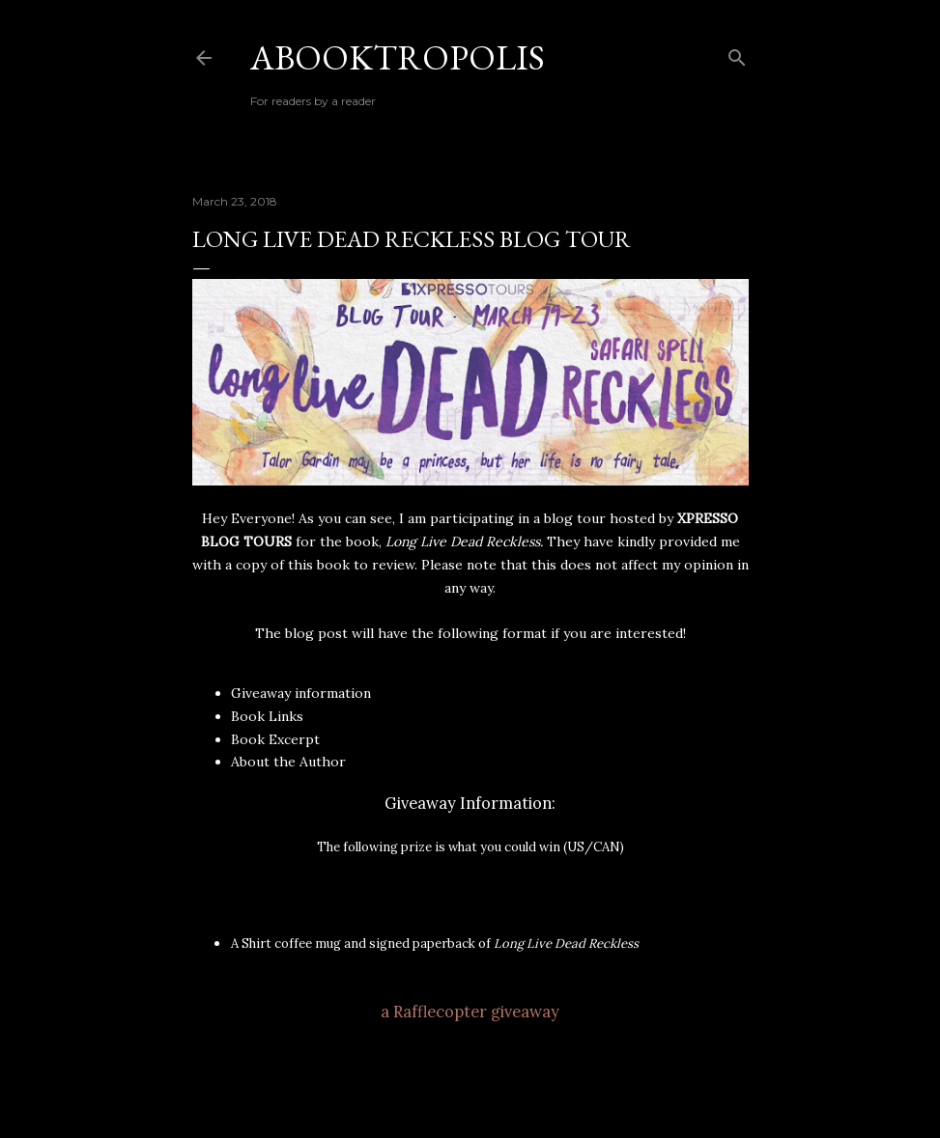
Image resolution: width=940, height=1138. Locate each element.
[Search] (737, 53)
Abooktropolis (397, 57)
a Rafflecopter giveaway (470, 1011)
